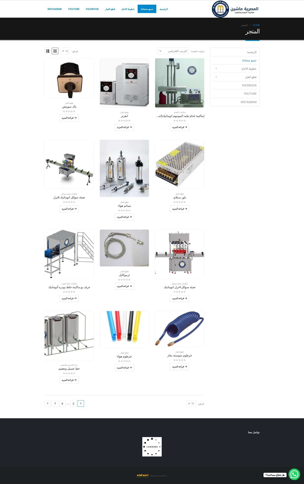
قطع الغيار (110, 9)
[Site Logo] (235, 9)
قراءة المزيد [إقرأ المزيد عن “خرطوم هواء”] (123, 367)
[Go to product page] (179, 82)
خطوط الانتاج (128, 9)
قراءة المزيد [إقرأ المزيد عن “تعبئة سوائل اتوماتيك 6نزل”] (67, 208)
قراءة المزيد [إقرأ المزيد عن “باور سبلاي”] (178, 208)
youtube (73, 9)
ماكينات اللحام (179, 112)
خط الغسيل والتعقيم (69, 365)
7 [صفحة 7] (55, 403)
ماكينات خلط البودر (69, 283)
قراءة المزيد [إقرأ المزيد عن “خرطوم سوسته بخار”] (178, 366)
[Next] (47, 403)
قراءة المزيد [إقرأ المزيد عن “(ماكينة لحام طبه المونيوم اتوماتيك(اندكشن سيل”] (178, 127)
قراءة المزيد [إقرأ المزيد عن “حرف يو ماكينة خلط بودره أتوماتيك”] (67, 298)
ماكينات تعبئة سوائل (69, 193)
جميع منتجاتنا (147, 9)
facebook (92, 9)
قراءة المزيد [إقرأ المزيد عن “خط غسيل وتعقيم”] (67, 380)
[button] (55, 51)
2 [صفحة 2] (73, 403)
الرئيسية (164, 9)
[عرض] (65, 51)
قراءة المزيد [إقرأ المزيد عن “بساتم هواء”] (123, 217)
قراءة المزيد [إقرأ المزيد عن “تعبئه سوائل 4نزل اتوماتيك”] (178, 298)
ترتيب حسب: (197, 51)
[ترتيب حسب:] (173, 51)
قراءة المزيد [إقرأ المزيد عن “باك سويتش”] (67, 117)
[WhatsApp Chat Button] (294, 474)
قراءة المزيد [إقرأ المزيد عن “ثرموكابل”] (123, 286)
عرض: (75, 51)
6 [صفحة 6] (62, 403)
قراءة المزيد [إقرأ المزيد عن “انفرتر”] (123, 127)
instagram (55, 9)
